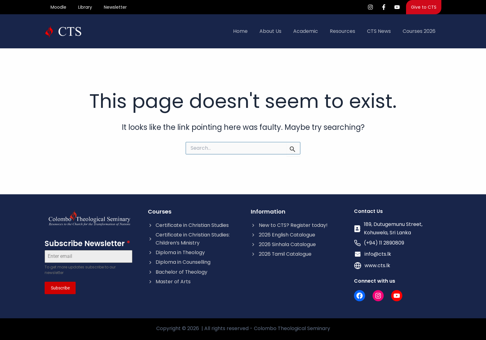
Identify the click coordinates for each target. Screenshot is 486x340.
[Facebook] (384, 7)
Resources (347, 32)
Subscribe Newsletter (87, 244)
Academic (312, 32)
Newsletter (110, 7)
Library (82, 7)
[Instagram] (370, 7)
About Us (279, 32)
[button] (423, 7)
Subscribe (60, 288)
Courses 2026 (420, 32)
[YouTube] (397, 7)
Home (250, 32)
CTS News (382, 32)
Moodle (57, 7)
